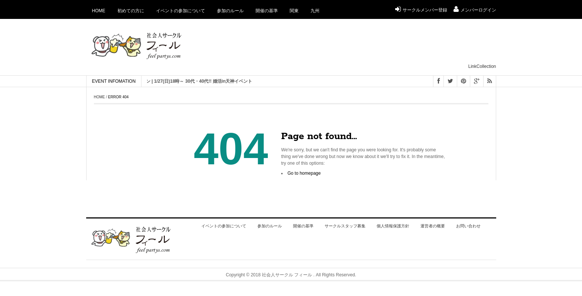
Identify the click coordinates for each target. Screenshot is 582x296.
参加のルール (230, 10)
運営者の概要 (432, 226)
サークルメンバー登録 (421, 10)
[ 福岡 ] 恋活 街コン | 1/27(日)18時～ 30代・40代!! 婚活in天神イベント (188, 81)
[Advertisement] (361, 45)
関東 (294, 10)
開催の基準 (267, 10)
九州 (314, 10)
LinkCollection (482, 66)
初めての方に (130, 10)
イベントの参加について (180, 10)
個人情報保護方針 (393, 226)
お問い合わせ (468, 226)
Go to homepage (304, 173)
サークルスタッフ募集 (345, 226)
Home (98, 10)
